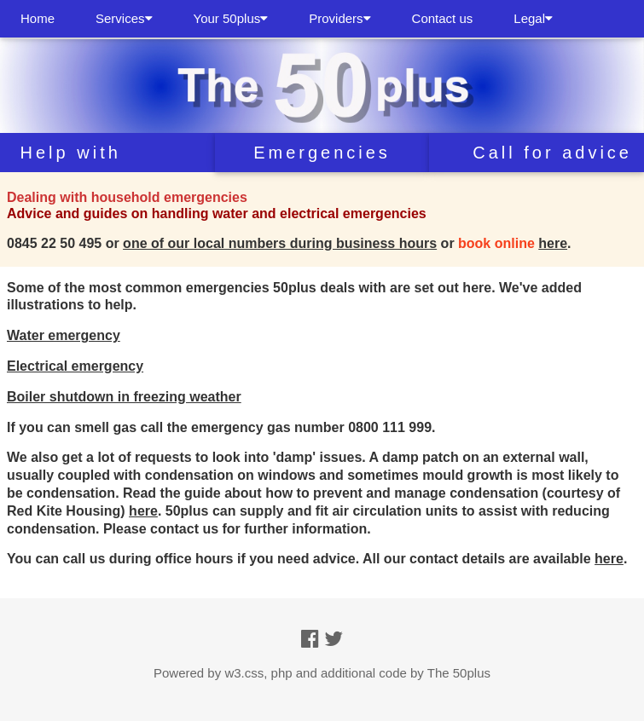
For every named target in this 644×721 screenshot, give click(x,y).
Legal (533, 18)
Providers (339, 18)
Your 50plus (231, 18)
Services (124, 18)
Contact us (442, 18)
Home (37, 18)
